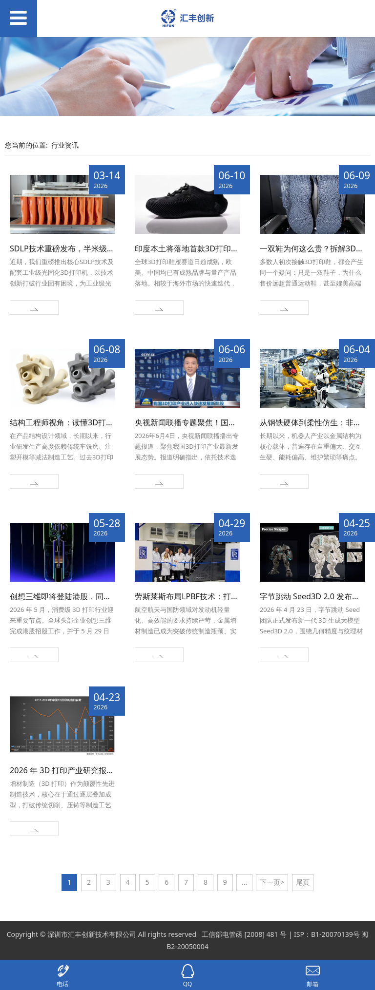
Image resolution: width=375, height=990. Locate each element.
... (244, 882)
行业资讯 (65, 145)
